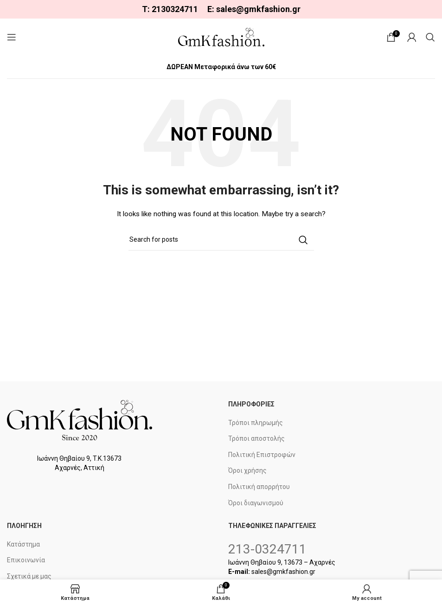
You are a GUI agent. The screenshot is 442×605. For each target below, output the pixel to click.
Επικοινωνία (26, 560)
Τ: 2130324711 (170, 9)
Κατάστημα (23, 544)
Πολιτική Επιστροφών (261, 454)
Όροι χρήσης (247, 470)
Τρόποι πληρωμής (255, 422)
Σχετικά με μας (29, 576)
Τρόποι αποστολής (256, 438)
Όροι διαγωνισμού (255, 503)
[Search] (430, 37)
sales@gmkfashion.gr (258, 9)
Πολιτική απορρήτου (259, 486)
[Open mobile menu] (11, 37)
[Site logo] (221, 36)
